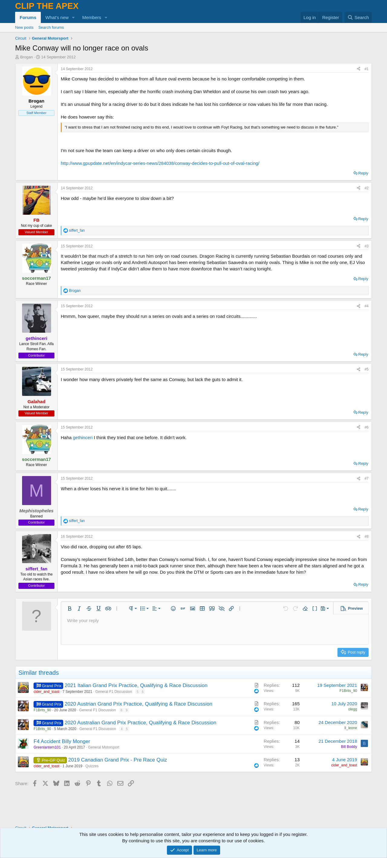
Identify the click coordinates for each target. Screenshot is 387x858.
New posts (24, 27)
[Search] (358, 17)
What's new (57, 17)
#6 (367, 427)
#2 (367, 188)
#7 (367, 478)
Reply (363, 173)
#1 (367, 69)
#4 (367, 306)
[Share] (359, 69)
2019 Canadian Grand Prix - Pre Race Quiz (117, 760)
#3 (367, 246)
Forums (28, 17)
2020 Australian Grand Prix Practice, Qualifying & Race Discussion (140, 723)
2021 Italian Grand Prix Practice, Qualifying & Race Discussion (136, 685)
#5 (367, 369)
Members (91, 17)
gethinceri (83, 437)
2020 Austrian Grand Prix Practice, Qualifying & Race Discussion (139, 704)
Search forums (51, 27)
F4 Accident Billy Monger (62, 741)
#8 (367, 536)
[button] (73, 17)
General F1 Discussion (113, 692)
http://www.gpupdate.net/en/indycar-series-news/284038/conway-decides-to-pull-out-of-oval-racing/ (160, 163)
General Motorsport (103, 747)
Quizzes (92, 766)
